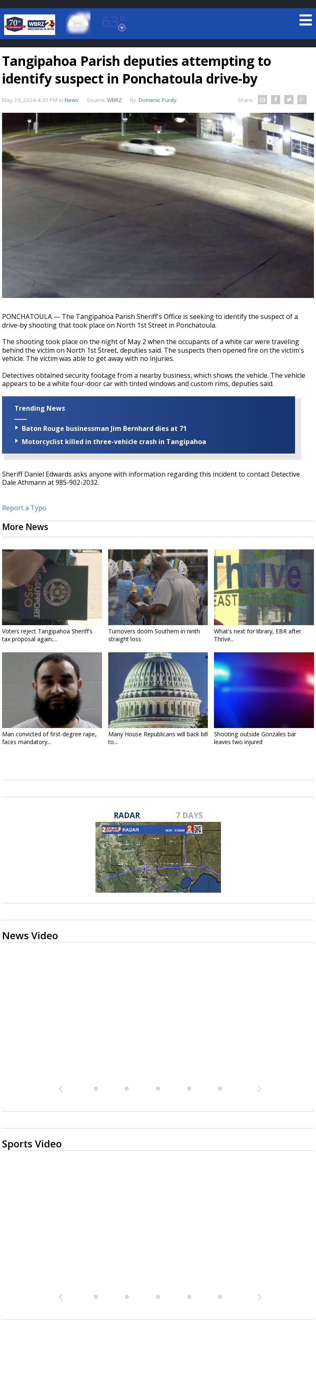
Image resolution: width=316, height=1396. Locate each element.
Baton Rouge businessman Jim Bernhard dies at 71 (104, 428)
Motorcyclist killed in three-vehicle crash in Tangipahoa (114, 441)
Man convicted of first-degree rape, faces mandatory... (49, 738)
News (72, 100)
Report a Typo (24, 507)
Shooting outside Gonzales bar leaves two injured (255, 738)
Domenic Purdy (158, 100)
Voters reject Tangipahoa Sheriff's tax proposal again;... (47, 635)
